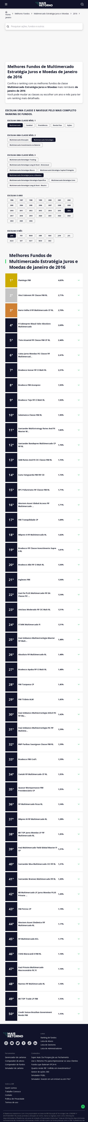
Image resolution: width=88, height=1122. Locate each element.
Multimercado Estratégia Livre (20, 172)
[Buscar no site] (82, 4)
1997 (21, 186)
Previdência (40, 121)
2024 (12, 207)
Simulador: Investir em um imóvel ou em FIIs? (49, 1065)
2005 (31, 191)
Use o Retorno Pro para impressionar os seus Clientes (53, 1047)
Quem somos (10, 1074)
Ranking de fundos (48, 1024)
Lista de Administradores (51, 1035)
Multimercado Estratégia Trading (21, 156)
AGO (12, 227)
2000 (50, 186)
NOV (40, 227)
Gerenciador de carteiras (15, 1043)
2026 (31, 207)
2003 (12, 191)
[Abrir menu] (6, 4)
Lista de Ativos (46, 1027)
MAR (31, 222)
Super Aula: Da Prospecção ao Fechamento (49, 1043)
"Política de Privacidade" (11, 1114)
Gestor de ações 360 (39, 1058)
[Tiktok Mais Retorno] (29, 1029)
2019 (31, 202)
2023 (69, 202)
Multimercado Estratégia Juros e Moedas (23, 166)
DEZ (50, 227)
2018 (21, 202)
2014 (50, 197)
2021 (50, 202)
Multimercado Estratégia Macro (20, 161)
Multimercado (14, 121)
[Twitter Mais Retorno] (18, 1029)
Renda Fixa (53, 121)
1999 (40, 186)
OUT (31, 227)
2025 (21, 207)
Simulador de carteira (14, 1054)
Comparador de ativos (14, 1047)
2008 (59, 191)
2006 (40, 191)
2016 (69, 197)
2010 (12, 197)
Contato (8, 1081)
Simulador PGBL (37, 1062)
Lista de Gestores (48, 1031)
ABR (40, 222)
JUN (59, 222)
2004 (21, 191)
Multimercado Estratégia (39, 136)
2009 (69, 191)
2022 (59, 202)
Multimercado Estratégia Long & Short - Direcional (55, 156)
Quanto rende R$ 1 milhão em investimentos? (49, 1054)
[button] (44, 266)
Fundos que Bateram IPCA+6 (43, 1051)
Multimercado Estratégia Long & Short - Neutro (52, 172)
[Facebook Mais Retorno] (24, 1029)
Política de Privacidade (14, 1085)
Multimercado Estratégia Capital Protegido (51, 161)
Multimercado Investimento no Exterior (23, 141)
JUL (69, 222)
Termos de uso (11, 1089)
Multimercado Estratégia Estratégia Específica (59, 166)
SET (21, 227)
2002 (69, 186)
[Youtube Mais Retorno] (12, 1029)
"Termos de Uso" (72, 1111)
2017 (12, 202)
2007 (50, 191)
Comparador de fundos (14, 1051)
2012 (31, 197)
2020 (40, 202)
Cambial (27, 121)
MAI (50, 222)
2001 (59, 186)
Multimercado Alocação (18, 136)
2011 (21, 197)
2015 (59, 197)
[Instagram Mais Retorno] (6, 1029)
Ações (65, 121)
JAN (11, 222)
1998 (31, 186)
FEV (21, 222)
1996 (12, 186)
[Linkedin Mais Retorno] (35, 1029)
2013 (40, 197)
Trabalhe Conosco (12, 1078)
